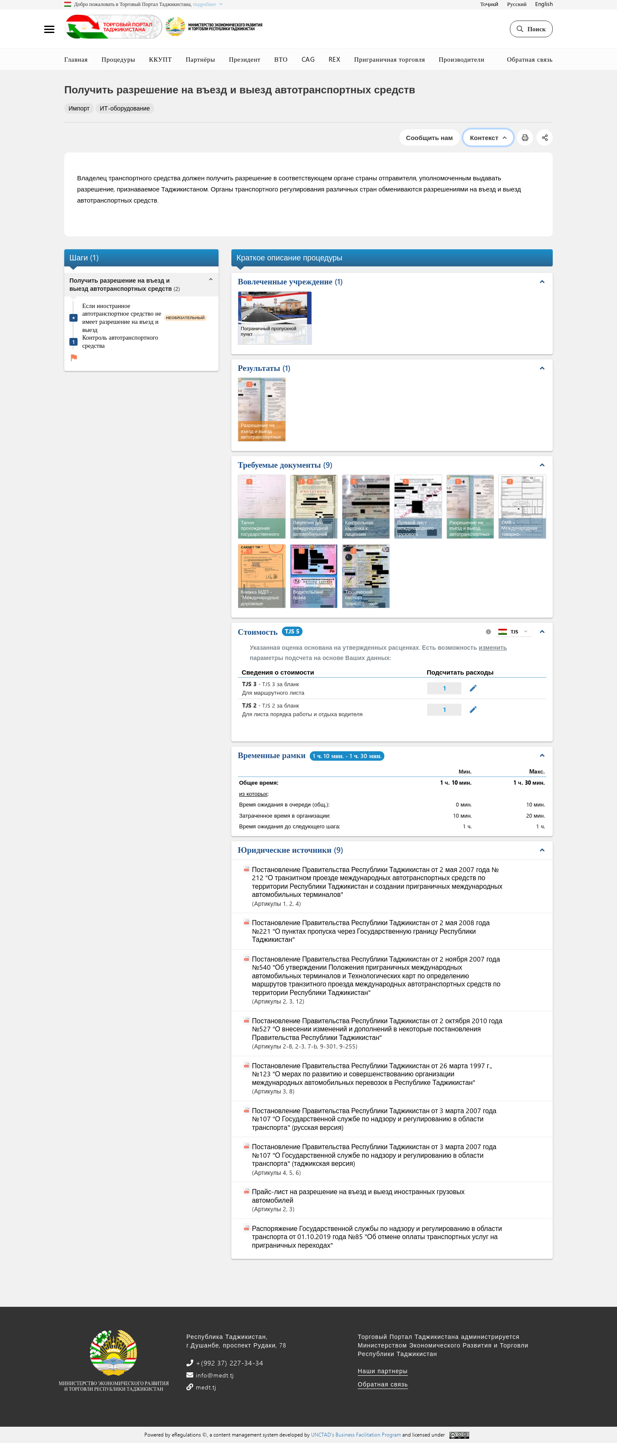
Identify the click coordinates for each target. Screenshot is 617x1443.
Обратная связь (530, 59)
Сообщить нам (429, 137)
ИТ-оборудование (125, 108)
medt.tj (205, 1387)
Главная (76, 59)
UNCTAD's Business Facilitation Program (356, 1434)
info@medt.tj (214, 1375)
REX (335, 59)
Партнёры (200, 59)
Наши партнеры (383, 1371)
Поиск (531, 28)
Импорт (79, 108)
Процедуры (118, 59)
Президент (245, 59)
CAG (308, 59)
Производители (462, 59)
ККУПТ (160, 59)
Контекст (488, 137)
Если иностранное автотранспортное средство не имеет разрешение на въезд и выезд (121, 318)
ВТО (281, 59)
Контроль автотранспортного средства (120, 342)
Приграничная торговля (389, 59)
